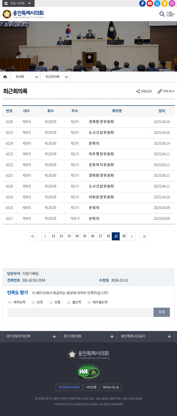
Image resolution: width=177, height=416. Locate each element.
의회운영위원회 (101, 197)
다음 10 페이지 (131, 236)
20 (123, 236)
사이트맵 (91, 387)
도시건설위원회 (101, 133)
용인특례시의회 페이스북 (142, 3)
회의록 (20, 77)
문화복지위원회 (101, 165)
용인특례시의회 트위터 (157, 3)
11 (53, 236)
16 (92, 236)
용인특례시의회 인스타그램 (172, 3)
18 (108, 236)
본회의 (94, 144)
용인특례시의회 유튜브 (150, 3)
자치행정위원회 (101, 154)
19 (116, 236)
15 (84, 236)
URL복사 (168, 91)
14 (76, 236)
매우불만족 (100, 302)
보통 (57, 302)
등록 (162, 312)
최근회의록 (52, 77)
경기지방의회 (72, 336)
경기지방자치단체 (18, 336)
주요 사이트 (17, 3)
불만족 (76, 302)
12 (61, 236)
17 (100, 236)
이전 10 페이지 (45, 236)
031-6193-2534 (33, 280)
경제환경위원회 (101, 122)
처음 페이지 (33, 236)
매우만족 (19, 302)
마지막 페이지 (144, 236)
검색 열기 (162, 14)
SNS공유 (146, 91)
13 (69, 236)
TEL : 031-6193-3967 (102, 399)
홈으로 (5, 77)
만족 (40, 302)
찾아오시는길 (111, 387)
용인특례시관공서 (133, 336)
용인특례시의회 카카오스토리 (164, 3)
